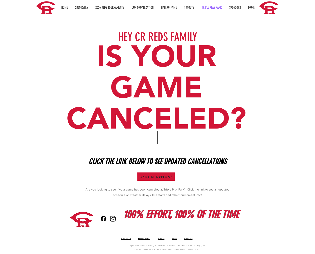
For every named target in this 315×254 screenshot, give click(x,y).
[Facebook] (103, 218)
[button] (142, 7)
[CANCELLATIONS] (156, 176)
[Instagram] (113, 218)
